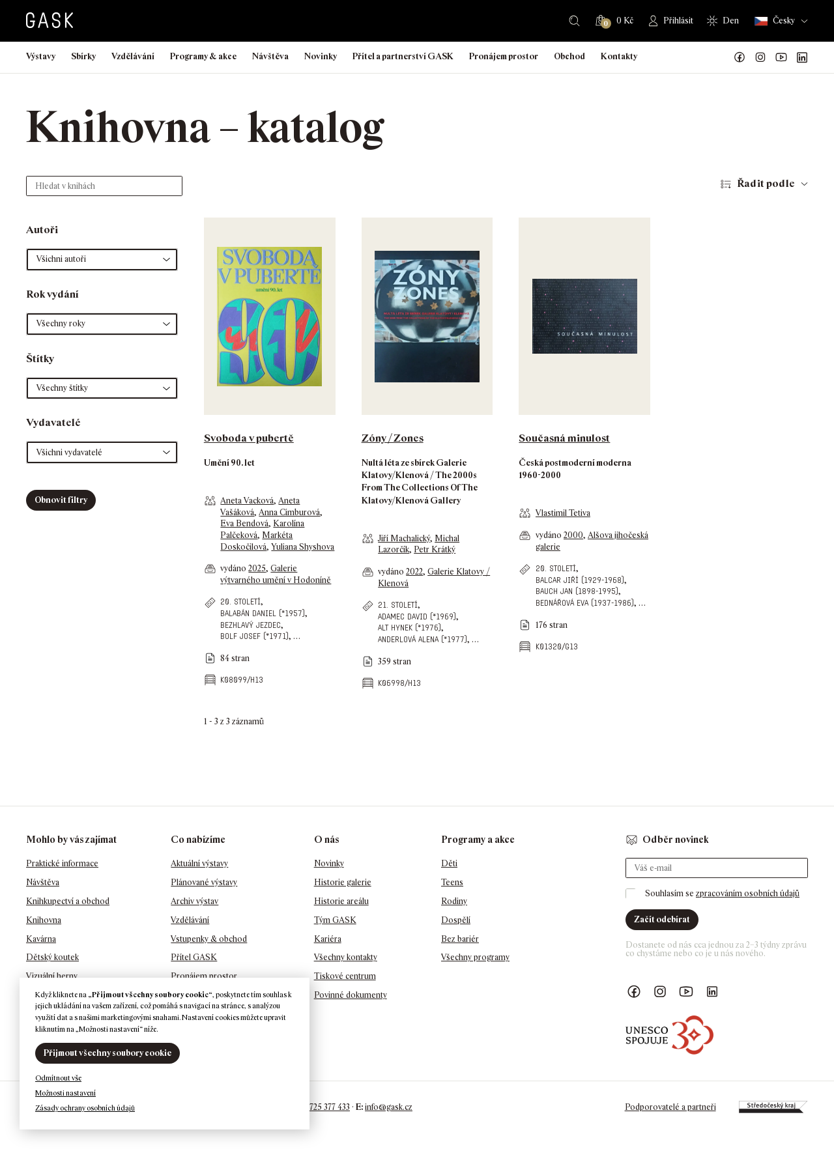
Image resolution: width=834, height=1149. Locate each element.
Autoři (42, 229)
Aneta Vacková (247, 500)
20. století (240, 601)
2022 (414, 571)
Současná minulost (564, 438)
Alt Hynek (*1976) (409, 627)
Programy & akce (203, 56)
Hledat (574, 21)
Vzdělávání (132, 56)
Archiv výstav (194, 901)
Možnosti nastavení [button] (65, 1093)
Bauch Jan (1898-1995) (577, 591)
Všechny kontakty (345, 957)
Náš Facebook (739, 57)
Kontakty (619, 56)
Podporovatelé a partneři (670, 1107)
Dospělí (455, 920)
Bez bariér (460, 939)
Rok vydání (52, 294)
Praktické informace (62, 863)
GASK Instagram (760, 57)
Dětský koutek (52, 957)
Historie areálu (341, 901)
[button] (102, 259)
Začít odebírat (662, 919)
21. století (398, 605)
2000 (573, 535)
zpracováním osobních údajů (747, 893)
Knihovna (43, 920)
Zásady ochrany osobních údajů (85, 1108)
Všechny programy (475, 957)
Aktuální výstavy (199, 863)
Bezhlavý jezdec (250, 625)
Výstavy (40, 56)
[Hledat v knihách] (104, 186)
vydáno (234, 568)
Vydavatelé (53, 422)
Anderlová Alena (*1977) (422, 639)
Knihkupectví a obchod (67, 901)
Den (731, 20)
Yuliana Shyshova (302, 547)
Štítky (40, 358)
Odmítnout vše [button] (58, 1078)
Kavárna (41, 939)
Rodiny (454, 901)
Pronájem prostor (503, 56)
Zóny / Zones (393, 438)
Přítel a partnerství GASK (402, 56)
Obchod (569, 56)
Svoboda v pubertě (249, 438)
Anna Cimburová (289, 512)
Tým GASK (335, 920)
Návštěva (270, 56)
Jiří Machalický (404, 538)
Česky (775, 21)
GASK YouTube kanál (781, 57)
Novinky (320, 56)
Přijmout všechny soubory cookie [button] (107, 1053)
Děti (449, 863)
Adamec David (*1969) (417, 616)
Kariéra (327, 939)
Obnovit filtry (61, 500)
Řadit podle (766, 183)
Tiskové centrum (345, 976)
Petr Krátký (434, 549)
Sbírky (83, 56)
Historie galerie (342, 882)
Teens (452, 882)
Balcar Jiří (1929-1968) (580, 580)
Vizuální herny (52, 976)
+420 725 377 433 (319, 1107)
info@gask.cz (388, 1107)
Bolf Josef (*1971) (254, 636)
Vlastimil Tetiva (563, 513)
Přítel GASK (194, 957)
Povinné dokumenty (350, 995)
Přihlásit (678, 20)
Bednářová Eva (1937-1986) (585, 603)
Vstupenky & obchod (209, 939)
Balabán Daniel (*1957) (262, 613)
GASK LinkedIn (802, 57)
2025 (257, 568)
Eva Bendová (244, 523)
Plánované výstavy (204, 882)
